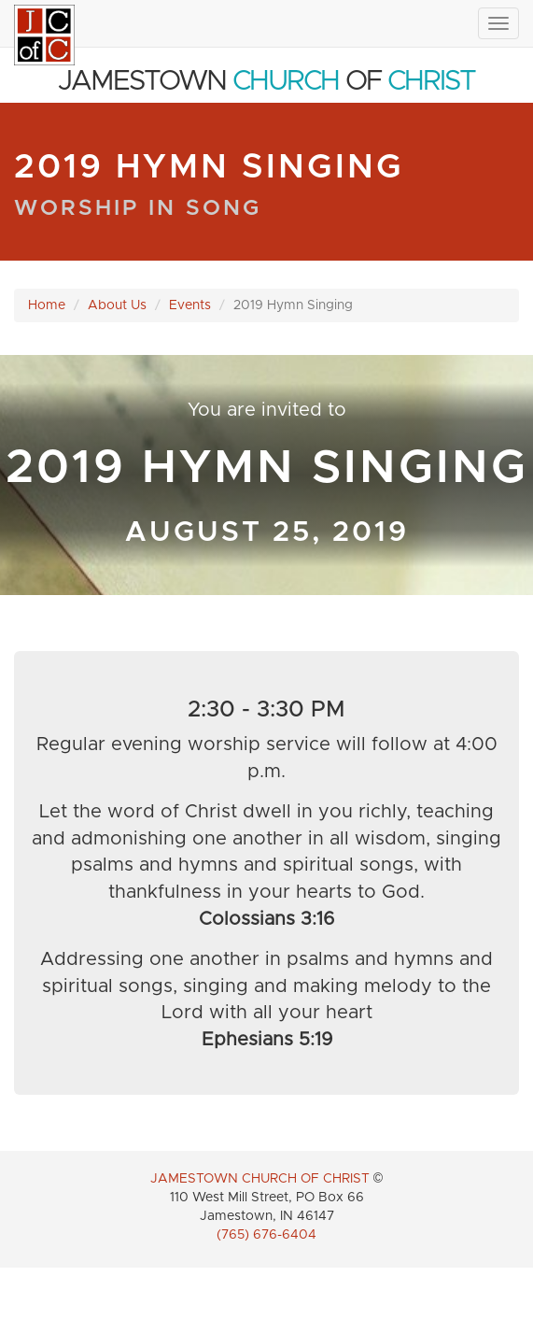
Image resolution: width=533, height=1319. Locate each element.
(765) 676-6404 (266, 1234)
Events (190, 305)
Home (46, 305)
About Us (117, 305)
